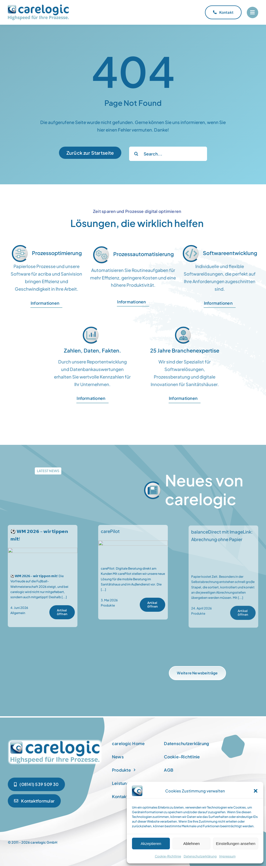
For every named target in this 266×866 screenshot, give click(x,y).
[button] (255, 790)
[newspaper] (55, 740)
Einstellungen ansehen (235, 843)
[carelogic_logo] (38, 6)
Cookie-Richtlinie (168, 856)
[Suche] (136, 154)
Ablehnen (191, 843)
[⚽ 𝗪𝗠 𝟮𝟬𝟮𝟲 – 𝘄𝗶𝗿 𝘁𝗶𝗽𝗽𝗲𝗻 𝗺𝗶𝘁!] (42, 556)
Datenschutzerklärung (200, 856)
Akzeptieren (151, 843)
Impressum (227, 856)
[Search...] (168, 154)
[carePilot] (133, 548)
